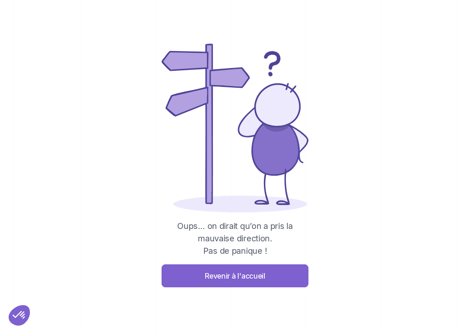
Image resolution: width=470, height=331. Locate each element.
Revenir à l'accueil (235, 275)
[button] (19, 315)
